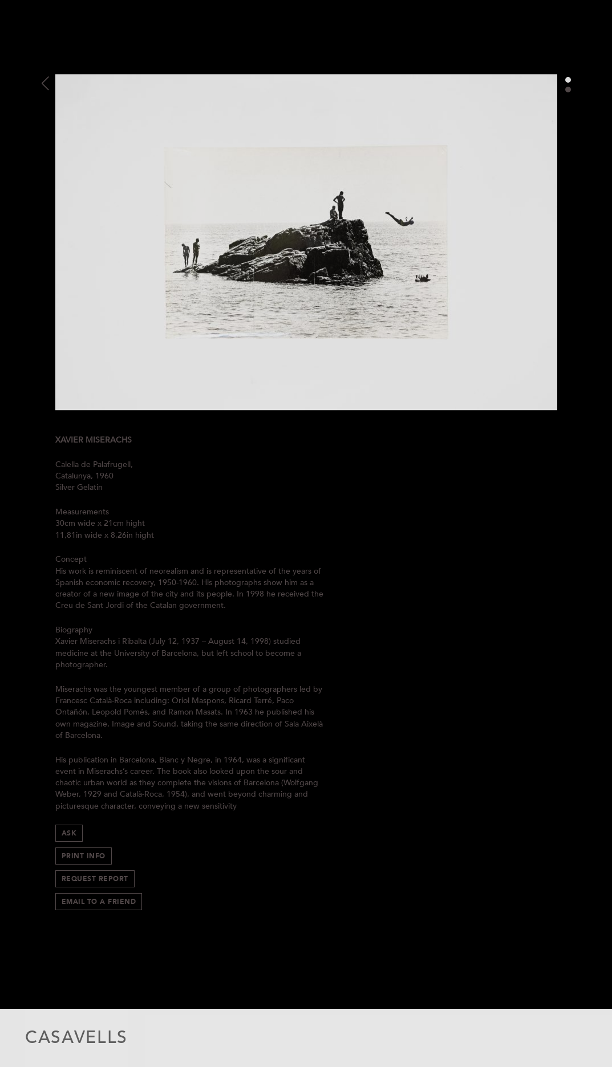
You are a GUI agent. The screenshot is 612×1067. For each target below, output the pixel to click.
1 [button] (568, 80)
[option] (306, 242)
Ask (69, 833)
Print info (84, 856)
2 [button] (568, 89)
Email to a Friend (99, 901)
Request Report (95, 878)
